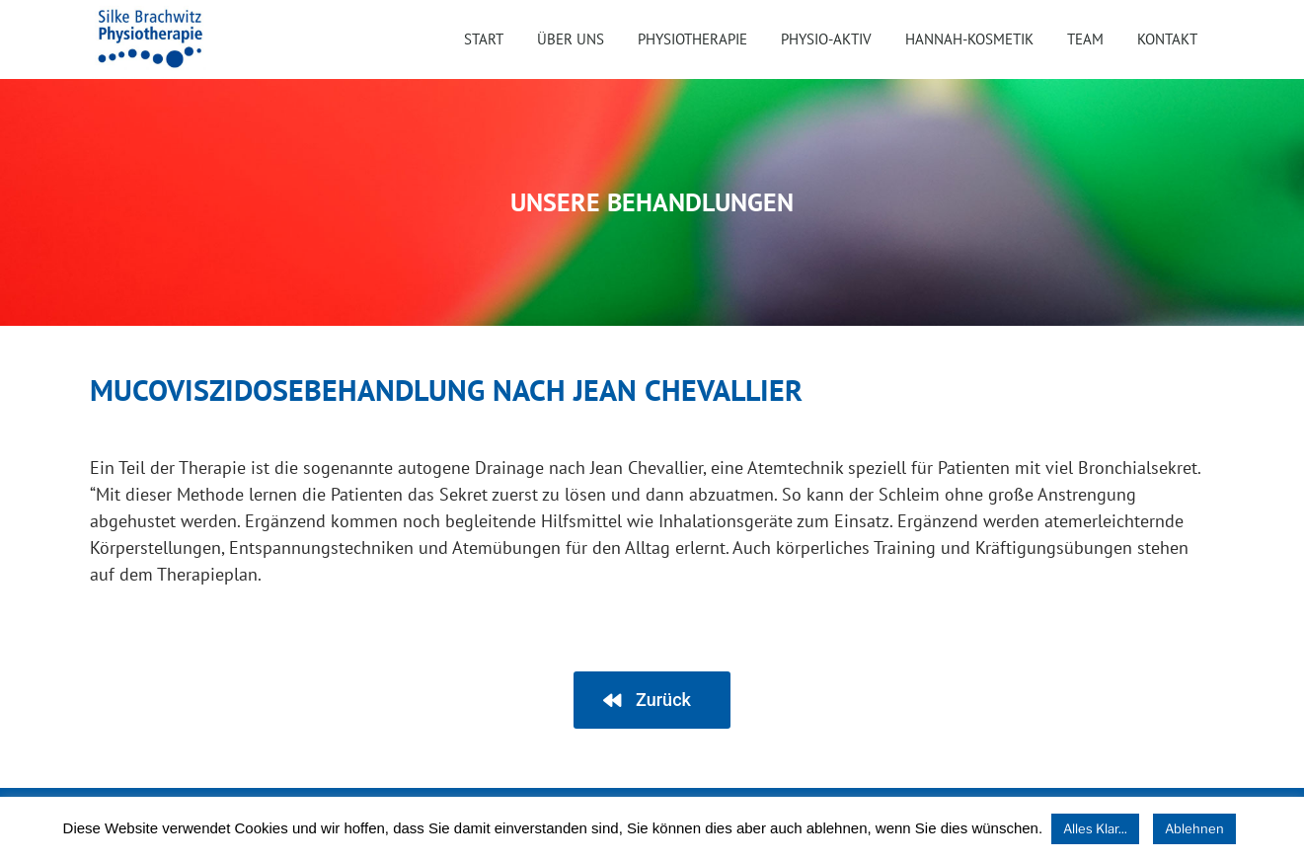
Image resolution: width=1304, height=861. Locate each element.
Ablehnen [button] (1194, 828)
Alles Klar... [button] (1095, 828)
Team (1085, 39)
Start (483, 39)
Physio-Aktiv (826, 39)
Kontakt (1167, 39)
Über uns (570, 39)
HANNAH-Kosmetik (969, 39)
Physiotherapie (692, 39)
